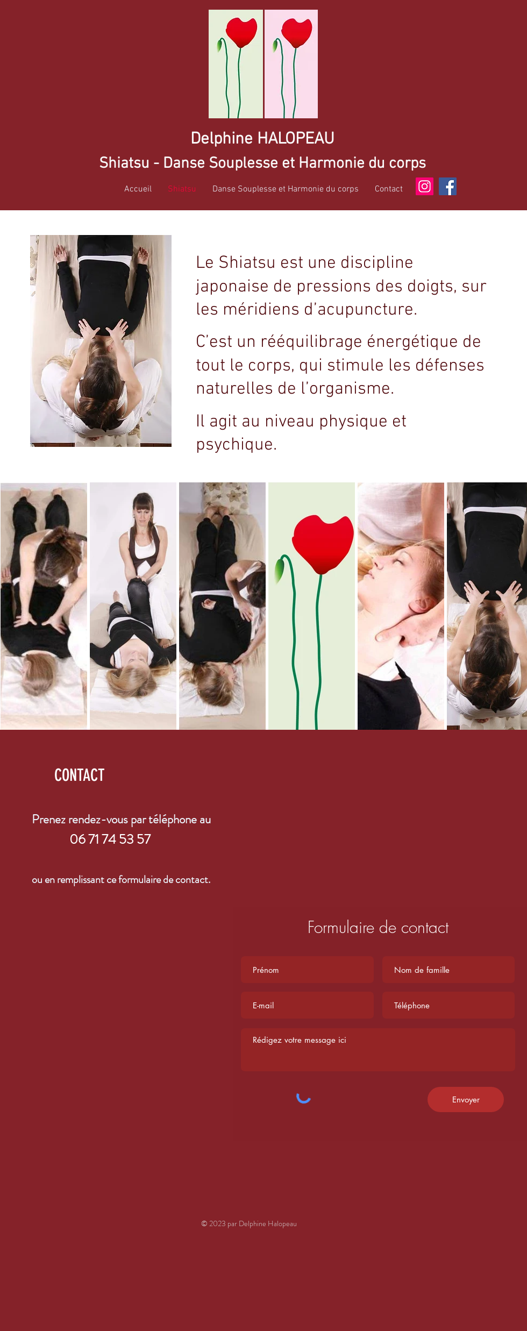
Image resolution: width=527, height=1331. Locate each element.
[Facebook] (448, 186)
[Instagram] (424, 186)
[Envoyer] (466, 1099)
